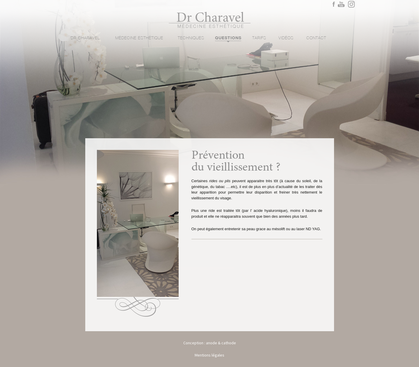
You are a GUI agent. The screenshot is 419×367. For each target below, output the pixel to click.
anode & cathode (221, 342)
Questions (228, 38)
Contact (316, 38)
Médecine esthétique (139, 38)
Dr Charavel (85, 38)
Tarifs (259, 38)
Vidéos (286, 38)
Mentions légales (209, 355)
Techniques (191, 38)
